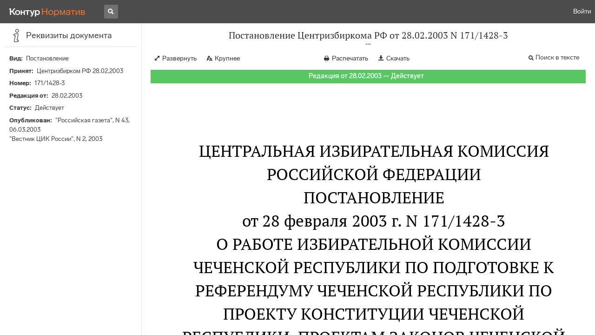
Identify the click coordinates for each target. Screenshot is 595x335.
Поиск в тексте (557, 57)
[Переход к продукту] (47, 11)
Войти (582, 11)
